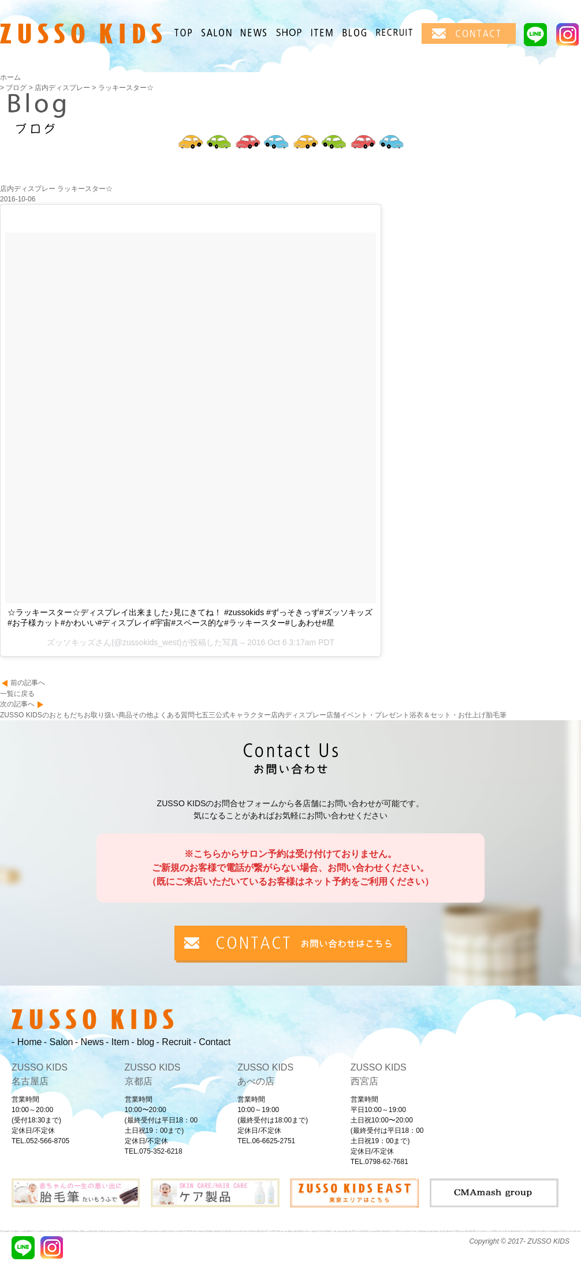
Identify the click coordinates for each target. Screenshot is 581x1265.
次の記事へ (17, 704)
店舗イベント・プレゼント (367, 715)
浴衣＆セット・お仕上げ (447, 715)
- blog (142, 1042)
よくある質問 (174, 715)
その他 (142, 715)
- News (89, 1042)
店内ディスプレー (298, 715)
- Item (117, 1042)
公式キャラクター (243, 715)
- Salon (58, 1042)
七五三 (205, 715)
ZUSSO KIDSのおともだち (42, 715)
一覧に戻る (17, 694)
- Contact (211, 1042)
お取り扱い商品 (108, 715)
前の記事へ (27, 683)
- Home (27, 1042)
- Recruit (174, 1042)
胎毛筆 (496, 715)
